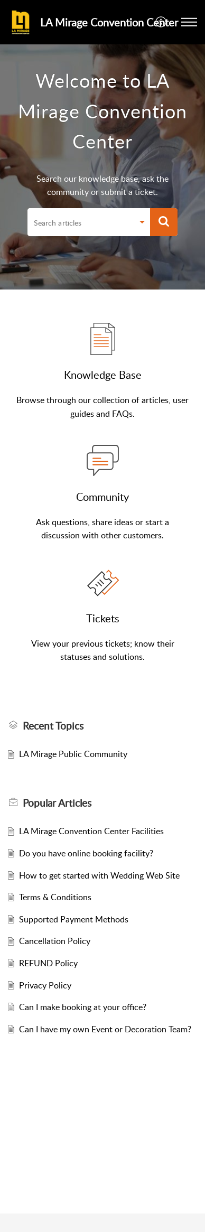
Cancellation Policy (54, 941)
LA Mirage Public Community (73, 754)
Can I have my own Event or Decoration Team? (105, 1029)
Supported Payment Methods (73, 919)
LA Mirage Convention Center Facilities (91, 831)
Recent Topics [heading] (53, 726)
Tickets (102, 618)
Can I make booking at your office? (82, 1007)
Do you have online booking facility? (86, 853)
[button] (161, 22)
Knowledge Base (103, 374)
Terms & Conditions (55, 897)
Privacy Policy (45, 985)
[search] (80, 222)
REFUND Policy (48, 963)
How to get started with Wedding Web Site (99, 875)
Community (102, 496)
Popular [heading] (57, 803)
